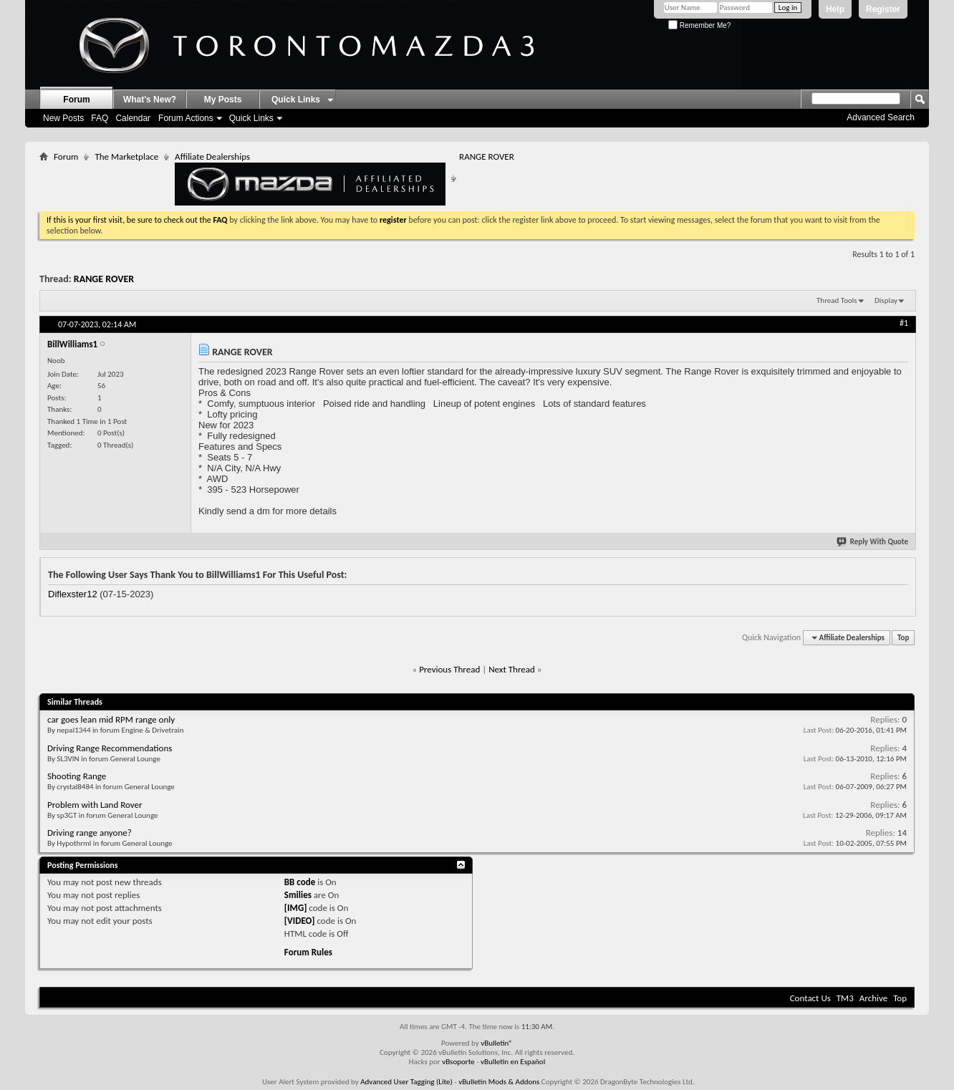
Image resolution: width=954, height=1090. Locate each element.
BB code (299, 882)
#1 (904, 323)
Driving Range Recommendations (109, 748)
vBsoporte (458, 1061)
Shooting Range (76, 776)
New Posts (63, 118)
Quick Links (251, 118)
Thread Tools (836, 300)
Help (835, 9)
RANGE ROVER (104, 279)
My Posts (223, 100)
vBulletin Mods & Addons (498, 1081)
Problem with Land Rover (95, 804)
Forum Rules (308, 952)
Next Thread (511, 669)
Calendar (132, 118)
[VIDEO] (299, 920)
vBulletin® (497, 1043)
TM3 (845, 998)
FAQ (99, 118)
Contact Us (810, 998)
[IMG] (295, 907)
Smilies (298, 894)
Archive (873, 998)
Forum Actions (185, 118)
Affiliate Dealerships (310, 178)
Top (903, 637)
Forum (76, 100)
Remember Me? (699, 25)
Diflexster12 (72, 594)
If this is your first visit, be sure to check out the (130, 220)
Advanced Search (881, 117)
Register (883, 9)
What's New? (149, 100)
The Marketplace (126, 156)
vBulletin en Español (513, 1061)
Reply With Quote (873, 541)
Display (885, 300)
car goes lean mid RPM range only (111, 719)
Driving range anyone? (89, 832)
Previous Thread (449, 669)
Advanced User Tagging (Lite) (406, 1081)
